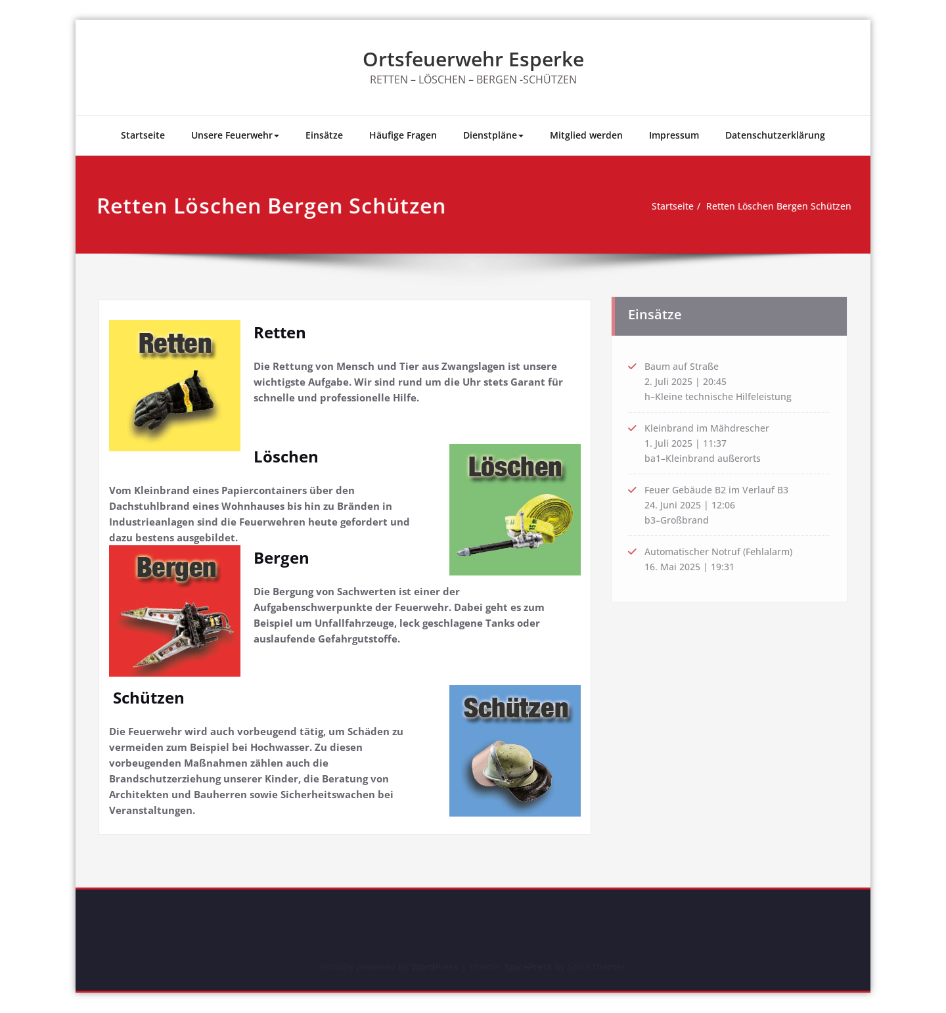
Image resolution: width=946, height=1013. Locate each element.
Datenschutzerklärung (775, 135)
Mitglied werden (586, 135)
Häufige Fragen (403, 135)
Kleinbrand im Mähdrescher (709, 426)
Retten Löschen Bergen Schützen (766, 206)
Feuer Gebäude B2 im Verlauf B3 (721, 490)
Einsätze (324, 135)
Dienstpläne (493, 135)
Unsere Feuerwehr (235, 135)
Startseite (143, 135)
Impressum (674, 135)
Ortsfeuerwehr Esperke (473, 58)
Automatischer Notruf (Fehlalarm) (723, 553)
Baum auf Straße (684, 362)
